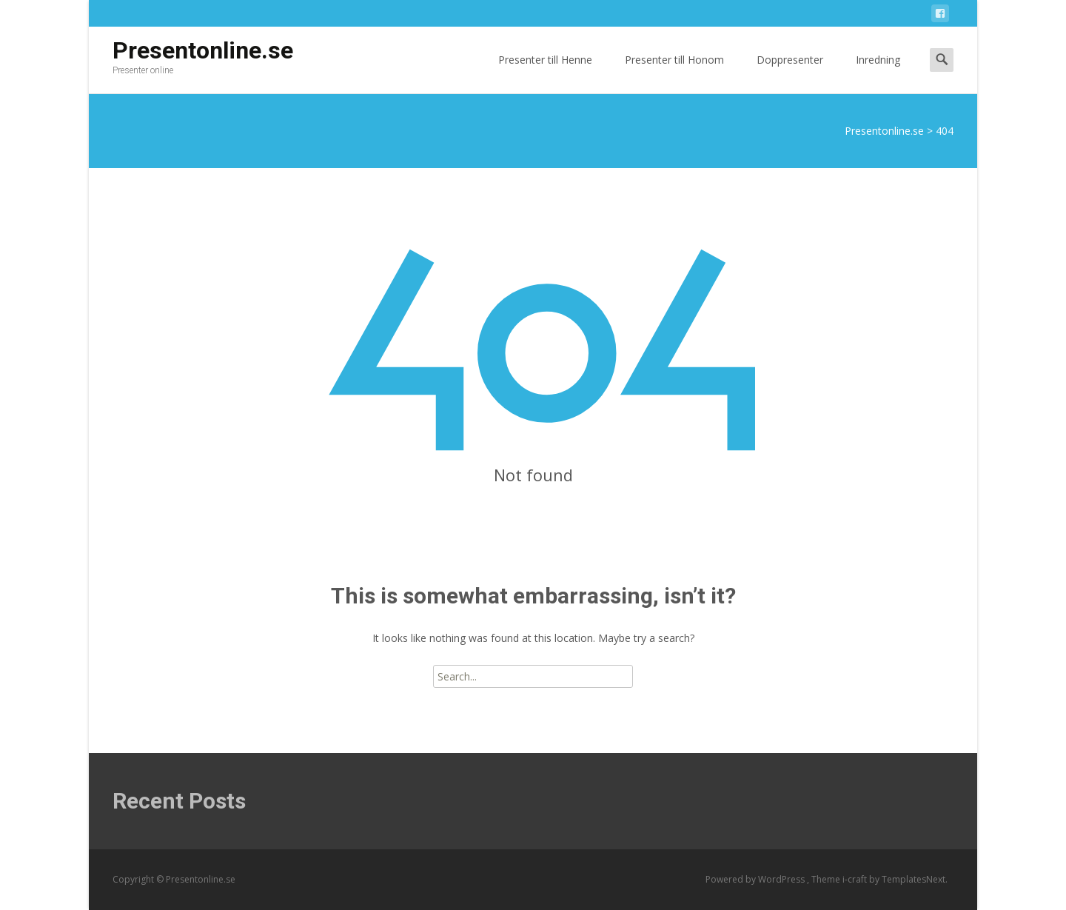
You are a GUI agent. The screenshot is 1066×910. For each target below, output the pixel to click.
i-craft (855, 879)
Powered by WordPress (756, 879)
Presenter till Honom (674, 73)
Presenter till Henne (545, 73)
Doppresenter (790, 73)
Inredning (878, 73)
